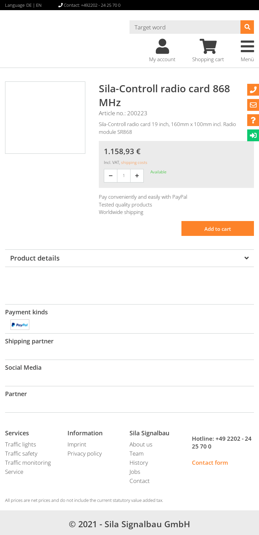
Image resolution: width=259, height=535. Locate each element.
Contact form (210, 462)
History (139, 462)
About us (141, 444)
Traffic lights (20, 444)
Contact (140, 481)
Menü (247, 51)
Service (14, 472)
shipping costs (134, 162)
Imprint (76, 444)
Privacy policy (84, 453)
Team (137, 453)
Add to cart (217, 228)
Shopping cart (208, 51)
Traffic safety (21, 453)
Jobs (135, 472)
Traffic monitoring (28, 462)
